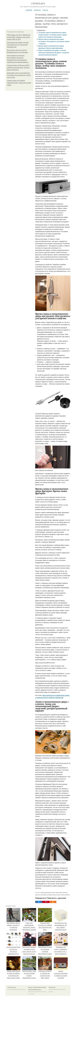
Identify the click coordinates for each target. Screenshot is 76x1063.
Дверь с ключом (56, 894)
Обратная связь (52, 987)
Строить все (38, 3)
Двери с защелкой (65, 894)
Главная (28, 10)
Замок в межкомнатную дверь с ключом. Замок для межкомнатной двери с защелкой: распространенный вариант (53, 53)
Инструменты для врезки (46, 894)
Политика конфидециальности (34, 989)
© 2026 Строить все (11, 987)
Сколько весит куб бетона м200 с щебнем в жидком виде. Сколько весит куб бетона (18, 68)
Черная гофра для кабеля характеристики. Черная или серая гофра (19, 83)
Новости (37, 10)
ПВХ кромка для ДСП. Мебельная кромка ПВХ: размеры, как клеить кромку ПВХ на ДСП (18, 37)
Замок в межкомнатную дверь (48, 892)
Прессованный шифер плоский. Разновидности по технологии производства (18, 45)
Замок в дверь (58, 892)
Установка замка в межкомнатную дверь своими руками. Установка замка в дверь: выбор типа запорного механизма (52, 35)
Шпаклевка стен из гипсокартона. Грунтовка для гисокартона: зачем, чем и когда (19, 75)
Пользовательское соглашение (39, 987)
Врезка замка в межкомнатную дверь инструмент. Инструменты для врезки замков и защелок (53, 41)
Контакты (30, 987)
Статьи (45, 10)
